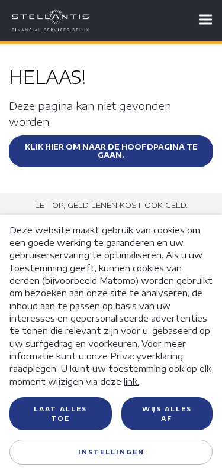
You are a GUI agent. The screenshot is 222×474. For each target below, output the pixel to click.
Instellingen (111, 452)
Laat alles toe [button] (60, 413)
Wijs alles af (167, 413)
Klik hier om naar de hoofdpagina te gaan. (111, 151)
